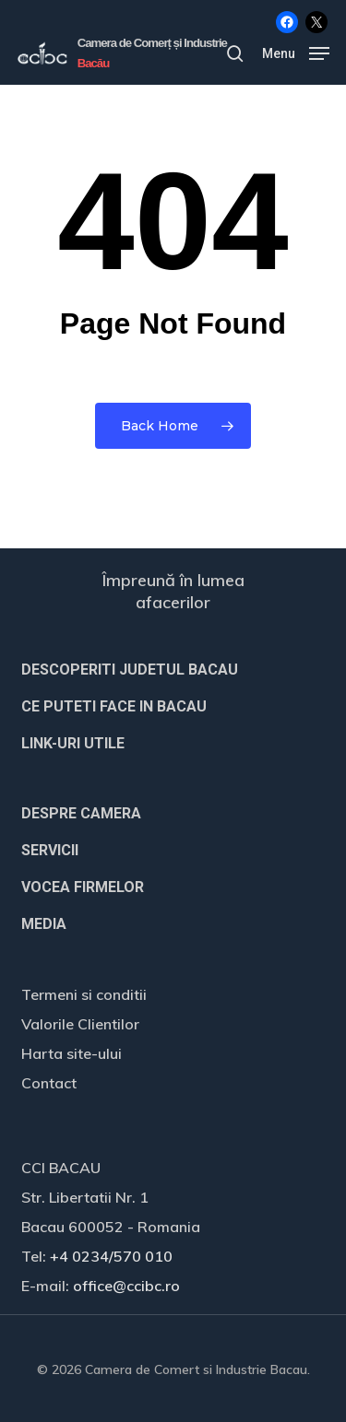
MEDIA (43, 924)
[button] (295, 52)
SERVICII (49, 850)
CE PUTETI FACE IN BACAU (114, 706)
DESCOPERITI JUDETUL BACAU (129, 669)
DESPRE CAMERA (81, 813)
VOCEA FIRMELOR (82, 887)
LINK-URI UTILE (73, 743)
